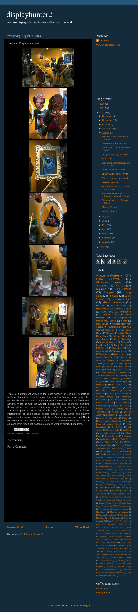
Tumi (129, 561)
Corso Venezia (116, 476)
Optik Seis (123, 524)
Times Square (114, 558)
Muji (109, 518)
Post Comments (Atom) (32, 534)
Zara (111, 394)
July (104, 216)
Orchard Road (102, 527)
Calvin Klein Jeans (123, 466)
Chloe (119, 470)
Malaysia (101, 288)
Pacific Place (102, 309)
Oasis (98, 521)
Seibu (105, 542)
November (107, 120)
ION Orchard (102, 348)
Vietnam (114, 391)
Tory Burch (119, 561)
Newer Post (15, 527)
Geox (101, 488)
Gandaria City (125, 415)
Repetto (115, 533)
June (105, 221)
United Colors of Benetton (110, 564)
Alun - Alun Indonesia (107, 378)
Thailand (113, 295)
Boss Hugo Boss (104, 403)
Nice (126, 518)
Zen (101, 454)
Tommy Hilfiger (105, 561)
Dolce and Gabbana (108, 342)
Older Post (82, 527)
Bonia (128, 463)
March (105, 233)
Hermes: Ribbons (110, 211)
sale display (102, 339)
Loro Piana (113, 503)
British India (101, 406)
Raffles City (110, 369)
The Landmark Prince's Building (111, 375)
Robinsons (126, 436)
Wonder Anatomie (116, 573)
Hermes (120, 285)
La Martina (126, 494)
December (107, 116)
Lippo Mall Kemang (114, 500)
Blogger (86, 605)
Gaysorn (109, 330)
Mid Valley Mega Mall (110, 433)
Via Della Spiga (124, 567)
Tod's (128, 448)
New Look (122, 366)
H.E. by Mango (102, 491)
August (106, 133)
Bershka (108, 463)
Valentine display (119, 351)
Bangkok (109, 292)
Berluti (98, 463)
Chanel (117, 309)
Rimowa (103, 536)
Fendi (124, 321)
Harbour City (110, 314)
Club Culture (116, 473)
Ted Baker (123, 548)
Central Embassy (106, 470)
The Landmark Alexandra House (109, 554)
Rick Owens (126, 533)
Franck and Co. (103, 345)
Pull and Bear (120, 336)
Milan (98, 366)
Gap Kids (112, 418)
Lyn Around (108, 506)
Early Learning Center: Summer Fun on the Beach (116, 194)
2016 (102, 104)
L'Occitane (114, 494)
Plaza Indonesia (109, 275)
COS (110, 466)
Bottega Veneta (121, 354)
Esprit (128, 482)
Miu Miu (109, 366)
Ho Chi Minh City (120, 384)
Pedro (107, 530)
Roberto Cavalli (111, 436)
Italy (108, 363)
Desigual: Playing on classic (115, 154)
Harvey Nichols (121, 345)
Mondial (109, 333)
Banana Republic (119, 400)
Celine (125, 406)
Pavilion (100, 305)
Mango (125, 509)
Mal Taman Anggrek (123, 506)
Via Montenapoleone (109, 570)
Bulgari (102, 466)
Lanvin (123, 305)
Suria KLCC (107, 312)
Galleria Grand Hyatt (118, 381)
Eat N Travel (102, 588)
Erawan (124, 342)
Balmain (108, 460)
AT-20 (109, 454)
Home (49, 527)
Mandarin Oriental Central (109, 509)
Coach (115, 412)
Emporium (110, 415)
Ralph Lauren (125, 369)
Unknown (104, 40)
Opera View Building (105, 524)
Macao (99, 388)
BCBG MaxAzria (103, 354)
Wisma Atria (125, 451)
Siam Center (117, 348)
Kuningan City (121, 363)
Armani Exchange (114, 457)
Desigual (19, 433)
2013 (102, 112)
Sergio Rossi (126, 542)
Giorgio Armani (112, 488)
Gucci (124, 418)
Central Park (102, 409)
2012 (102, 247)
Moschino (100, 518)
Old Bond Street (110, 521)
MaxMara (127, 430)
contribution (125, 312)
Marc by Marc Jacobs (119, 512)
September (107, 128)
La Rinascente (105, 497)
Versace (103, 451)
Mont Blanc (123, 515)
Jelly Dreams (101, 494)
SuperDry (119, 442)
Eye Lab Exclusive (106, 485)
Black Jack (118, 463)
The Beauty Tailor (103, 551)
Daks (126, 479)
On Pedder (124, 521)
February (107, 238)
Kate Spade (102, 324)
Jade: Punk (107, 158)
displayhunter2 (29, 14)
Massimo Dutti (112, 430)
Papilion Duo (117, 527)
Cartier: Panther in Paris (113, 169)
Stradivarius (122, 372)
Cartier (116, 357)
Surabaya (111, 548)
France (119, 485)
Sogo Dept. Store (123, 439)
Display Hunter (103, 592)
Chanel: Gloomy (109, 207)
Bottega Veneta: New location (116, 178)
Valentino (110, 567)
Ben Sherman (121, 460)
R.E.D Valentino (102, 533)
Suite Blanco (105, 442)
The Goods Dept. (121, 551)
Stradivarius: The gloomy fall (115, 174)
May (104, 225)
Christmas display (108, 282)
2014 (102, 108)
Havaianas (115, 491)
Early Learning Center (114, 482)
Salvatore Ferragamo (112, 539)
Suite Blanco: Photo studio (114, 143)
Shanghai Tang (106, 545)
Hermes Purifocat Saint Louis (109, 421)
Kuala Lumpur (122, 288)
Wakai (113, 451)
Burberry (114, 406)
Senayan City (122, 299)
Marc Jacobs (101, 512)
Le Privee (117, 427)
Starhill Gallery (106, 372)
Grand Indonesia (113, 302)
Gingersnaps (101, 384)
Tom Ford (127, 558)
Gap (102, 418)
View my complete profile (108, 45)
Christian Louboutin (122, 339)
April (104, 229)
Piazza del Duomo (120, 530)
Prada (98, 369)
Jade (128, 309)
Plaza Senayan (32, 433)
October (106, 124)
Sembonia (114, 542)
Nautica (118, 518)
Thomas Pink (116, 448)
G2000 (128, 485)
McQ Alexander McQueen (106, 515)
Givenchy (124, 488)
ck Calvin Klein (109, 576)
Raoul (108, 388)
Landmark (119, 497)
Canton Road (102, 357)
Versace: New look (111, 182)
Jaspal (125, 491)
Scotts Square (105, 439)
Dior (112, 305)
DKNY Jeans (114, 479)
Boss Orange (121, 403)
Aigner (116, 454)
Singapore (102, 285)
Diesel (98, 482)
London (102, 503)
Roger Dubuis (115, 536)
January (106, 242)
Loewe (128, 500)
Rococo (119, 388)
